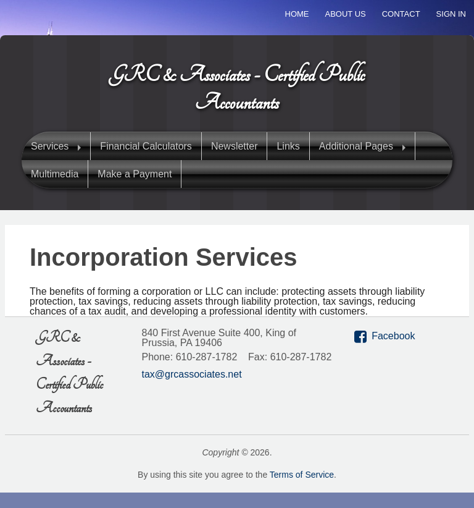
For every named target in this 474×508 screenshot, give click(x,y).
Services (50, 146)
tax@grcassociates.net (192, 374)
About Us (345, 14)
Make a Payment (135, 174)
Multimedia (54, 174)
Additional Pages (356, 146)
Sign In (451, 14)
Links (287, 146)
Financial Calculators (146, 146)
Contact (401, 14)
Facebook (393, 336)
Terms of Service (302, 475)
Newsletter (234, 146)
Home (297, 14)
